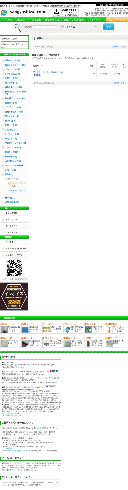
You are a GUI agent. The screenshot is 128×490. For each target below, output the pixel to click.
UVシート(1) (10, 170)
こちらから (20, 367)
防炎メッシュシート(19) (15, 65)
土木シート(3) (11, 83)
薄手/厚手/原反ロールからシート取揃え (77, 329)
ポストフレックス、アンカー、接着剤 (118, 329)
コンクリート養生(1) (14, 165)
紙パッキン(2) (14, 179)
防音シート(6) (11, 125)
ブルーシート (70, 324)
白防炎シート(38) (12, 60)
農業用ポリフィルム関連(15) (15, 93)
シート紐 (47, 324)
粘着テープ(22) (11, 152)
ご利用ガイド (22, 19)
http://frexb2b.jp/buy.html (10, 413)
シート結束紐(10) (12, 74)
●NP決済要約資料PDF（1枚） (12, 415)
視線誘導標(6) (11, 156)
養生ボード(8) (11, 103)
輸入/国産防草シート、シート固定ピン (34, 343)
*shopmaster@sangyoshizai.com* (18, 451)
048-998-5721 (10, 449)
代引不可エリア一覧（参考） (49, 378)
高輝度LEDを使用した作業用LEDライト (97, 343)
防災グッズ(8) (11, 139)
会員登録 (28, 365)
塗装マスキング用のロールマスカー (97, 329)
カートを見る (115, 19)
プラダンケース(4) (13, 107)
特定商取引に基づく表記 (14, 248)
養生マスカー (91, 324)
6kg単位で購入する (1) (18, 191)
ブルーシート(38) (12, 69)
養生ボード (6, 338)
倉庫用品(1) (10, 198)
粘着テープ (111, 338)
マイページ (94, 19)
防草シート (27, 338)
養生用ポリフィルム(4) (15, 98)
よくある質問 (78, 19)
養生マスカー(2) (12, 116)
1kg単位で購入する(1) (18, 184)
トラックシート (50, 338)
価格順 (116, 47)
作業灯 (87, 338)
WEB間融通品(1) (12, 202)
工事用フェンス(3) (13, 161)
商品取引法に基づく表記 (56, 19)
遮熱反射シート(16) (13, 87)
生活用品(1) (10, 130)
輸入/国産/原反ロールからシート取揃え (14, 329)
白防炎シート (7, 324)
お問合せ (14, 219)
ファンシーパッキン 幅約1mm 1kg (48, 72)
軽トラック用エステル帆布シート (55, 343)
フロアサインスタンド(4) (16, 143)
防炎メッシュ (28, 324)
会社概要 (36, 19)
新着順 (123, 47)
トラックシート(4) (13, 147)
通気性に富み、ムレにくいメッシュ (34, 329)
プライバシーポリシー (14, 255)
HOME (7, 19)
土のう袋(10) (10, 121)
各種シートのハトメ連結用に (55, 329)
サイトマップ (14, 232)
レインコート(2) (12, 134)
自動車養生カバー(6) (14, 112)
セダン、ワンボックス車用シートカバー (76, 343)
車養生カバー (70, 338)
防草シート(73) (11, 78)
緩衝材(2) (9, 174)
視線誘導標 (111, 324)
